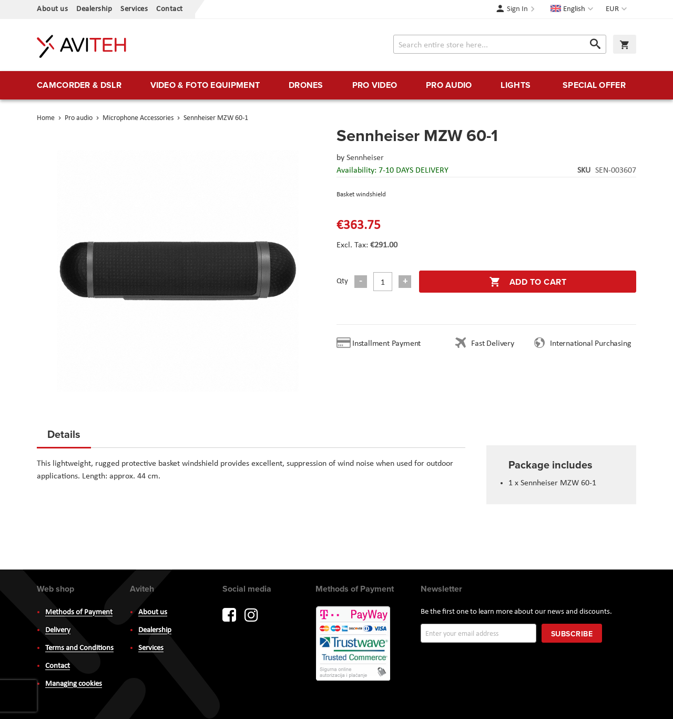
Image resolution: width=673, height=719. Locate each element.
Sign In (517, 9)
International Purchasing (592, 343)
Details (63, 434)
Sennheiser (365, 158)
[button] (617, 9)
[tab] (64, 437)
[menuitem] (79, 85)
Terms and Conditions (79, 648)
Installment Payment (388, 343)
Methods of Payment (79, 612)
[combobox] (499, 44)
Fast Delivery (492, 343)
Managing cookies (73, 684)
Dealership (94, 9)
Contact (169, 9)
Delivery (57, 630)
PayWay (353, 644)
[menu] (336, 85)
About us (52, 9)
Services (134, 9)
